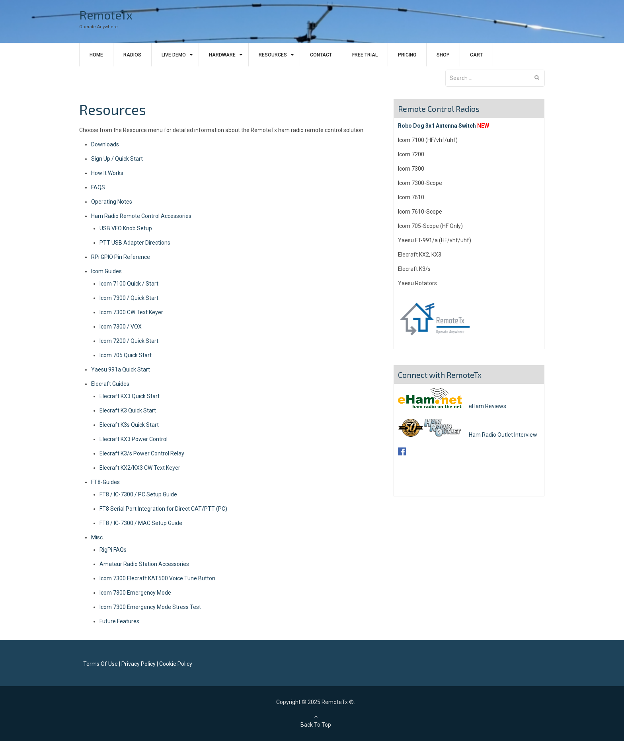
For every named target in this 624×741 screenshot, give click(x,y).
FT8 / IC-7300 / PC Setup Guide (138, 494)
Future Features (119, 621)
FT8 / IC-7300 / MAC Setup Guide (140, 523)
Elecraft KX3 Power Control (133, 439)
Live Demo (174, 55)
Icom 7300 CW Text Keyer (131, 312)
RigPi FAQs (113, 550)
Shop (443, 55)
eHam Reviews (452, 406)
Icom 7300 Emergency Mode (135, 592)
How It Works (107, 173)
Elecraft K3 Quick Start (127, 410)
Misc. (97, 537)
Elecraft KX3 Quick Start (129, 396)
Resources (273, 55)
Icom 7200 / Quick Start (128, 341)
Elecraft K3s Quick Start (129, 425)
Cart (476, 55)
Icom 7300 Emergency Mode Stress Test (150, 607)
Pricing (407, 55)
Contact (321, 55)
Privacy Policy (138, 664)
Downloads (105, 144)
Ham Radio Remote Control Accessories (141, 216)
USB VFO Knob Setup (125, 228)
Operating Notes (111, 201)
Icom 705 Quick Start (125, 355)
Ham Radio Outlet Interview (467, 435)
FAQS (98, 187)
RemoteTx (106, 15)
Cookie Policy (175, 664)
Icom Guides (106, 271)
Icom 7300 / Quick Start (128, 298)
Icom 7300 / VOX (120, 326)
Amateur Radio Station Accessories (144, 564)
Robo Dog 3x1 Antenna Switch (437, 126)
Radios (132, 55)
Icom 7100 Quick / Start (128, 283)
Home (96, 55)
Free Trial (365, 55)
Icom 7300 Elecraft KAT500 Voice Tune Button (157, 578)
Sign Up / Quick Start (117, 159)
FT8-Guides (105, 482)
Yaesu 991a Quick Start (120, 369)
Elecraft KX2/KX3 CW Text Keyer (139, 468)
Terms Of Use (100, 664)
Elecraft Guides (110, 384)
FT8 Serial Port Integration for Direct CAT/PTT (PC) (163, 509)
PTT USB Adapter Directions (134, 242)
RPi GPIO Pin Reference (120, 257)
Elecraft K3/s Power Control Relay (141, 453)
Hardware (222, 55)
